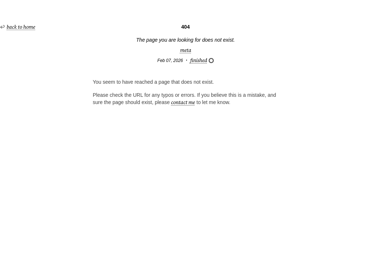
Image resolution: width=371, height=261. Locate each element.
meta (185, 50)
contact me (183, 102)
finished (202, 60)
